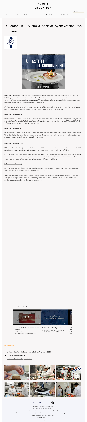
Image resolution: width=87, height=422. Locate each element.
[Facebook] (52, 402)
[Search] (78, 11)
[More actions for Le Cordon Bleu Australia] (23, 307)
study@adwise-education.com (50, 413)
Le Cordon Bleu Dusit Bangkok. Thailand (19, 359)
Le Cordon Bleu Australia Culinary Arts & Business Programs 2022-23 (29, 352)
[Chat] (33, 403)
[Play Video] (27, 317)
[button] (23, 307)
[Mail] (40, 402)
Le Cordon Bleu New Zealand (16, 355)
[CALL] (46, 403)
